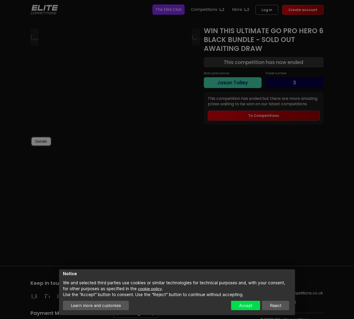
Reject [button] (275, 305)
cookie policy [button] (150, 289)
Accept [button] (245, 305)
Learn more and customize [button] (96, 305)
